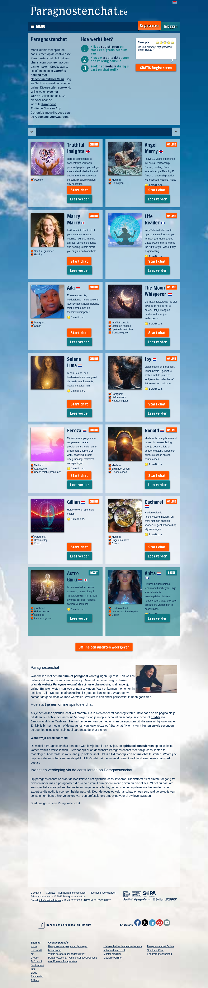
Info (33, 969)
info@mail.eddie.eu (50, 900)
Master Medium (112, 954)
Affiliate (35, 980)
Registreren (149, 25)
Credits (35, 957)
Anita (153, 574)
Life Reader (155, 219)
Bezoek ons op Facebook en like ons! (64, 925)
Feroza (77, 430)
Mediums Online (113, 957)
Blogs (34, 972)
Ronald (154, 430)
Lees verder (79, 199)
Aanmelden (37, 976)
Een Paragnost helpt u (159, 954)
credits (155, 717)
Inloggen (170, 26)
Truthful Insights (78, 148)
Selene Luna (74, 362)
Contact (50, 892)
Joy (151, 359)
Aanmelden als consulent (72, 892)
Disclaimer (36, 892)
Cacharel (154, 503)
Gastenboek (37, 965)
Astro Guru (77, 576)
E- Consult (36, 961)
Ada (73, 287)
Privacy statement (41, 896)
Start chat (79, 190)
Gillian (76, 501)
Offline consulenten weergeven (104, 647)
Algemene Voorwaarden (51, 116)
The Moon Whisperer (158, 291)
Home (34, 946)
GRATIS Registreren (156, 67)
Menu (40, 26)
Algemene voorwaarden (103, 892)
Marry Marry (76, 219)
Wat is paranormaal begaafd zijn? (66, 954)
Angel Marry (154, 148)
